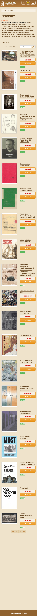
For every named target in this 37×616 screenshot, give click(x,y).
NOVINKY (11, 10)
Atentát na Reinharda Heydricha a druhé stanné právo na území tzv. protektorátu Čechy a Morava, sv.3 (27, 270)
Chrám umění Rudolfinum (25, 164)
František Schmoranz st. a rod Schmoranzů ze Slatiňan (27, 117)
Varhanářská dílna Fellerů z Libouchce (27, 463)
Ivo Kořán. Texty (26, 335)
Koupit (28, 63)
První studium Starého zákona (26, 189)
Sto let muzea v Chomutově (26, 312)
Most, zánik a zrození (25, 437)
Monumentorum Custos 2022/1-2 (26, 361)
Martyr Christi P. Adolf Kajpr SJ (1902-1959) (26, 140)
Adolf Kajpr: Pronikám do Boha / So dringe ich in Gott (27, 216)
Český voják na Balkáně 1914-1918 (27, 96)
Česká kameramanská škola (26, 515)
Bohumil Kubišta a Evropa (27, 291)
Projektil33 (24, 488)
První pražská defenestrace (25, 240)
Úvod (4, 10)
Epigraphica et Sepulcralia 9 (25, 412)
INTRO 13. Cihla (25, 70)
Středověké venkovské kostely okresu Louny (27, 388)
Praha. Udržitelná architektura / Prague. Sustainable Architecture (27, 53)
